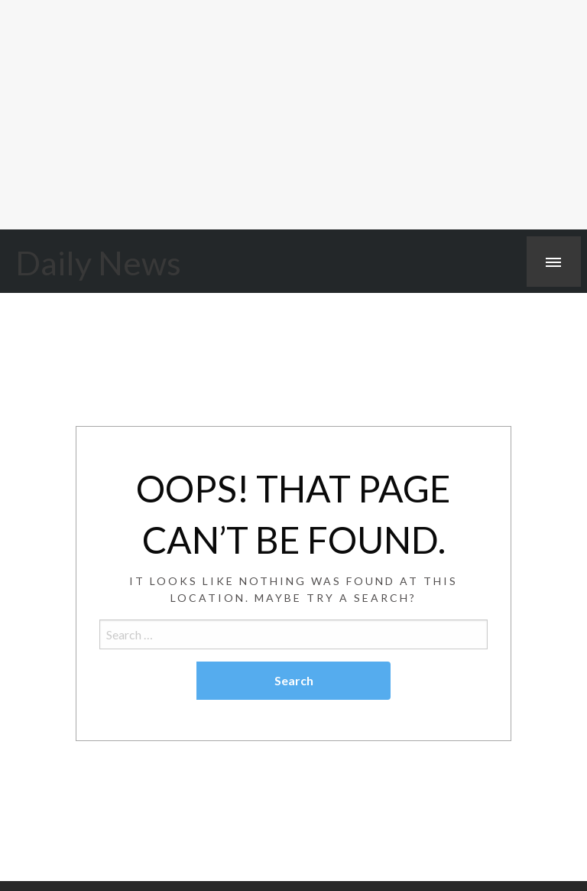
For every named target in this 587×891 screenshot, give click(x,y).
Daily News (98, 262)
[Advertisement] (293, 115)
